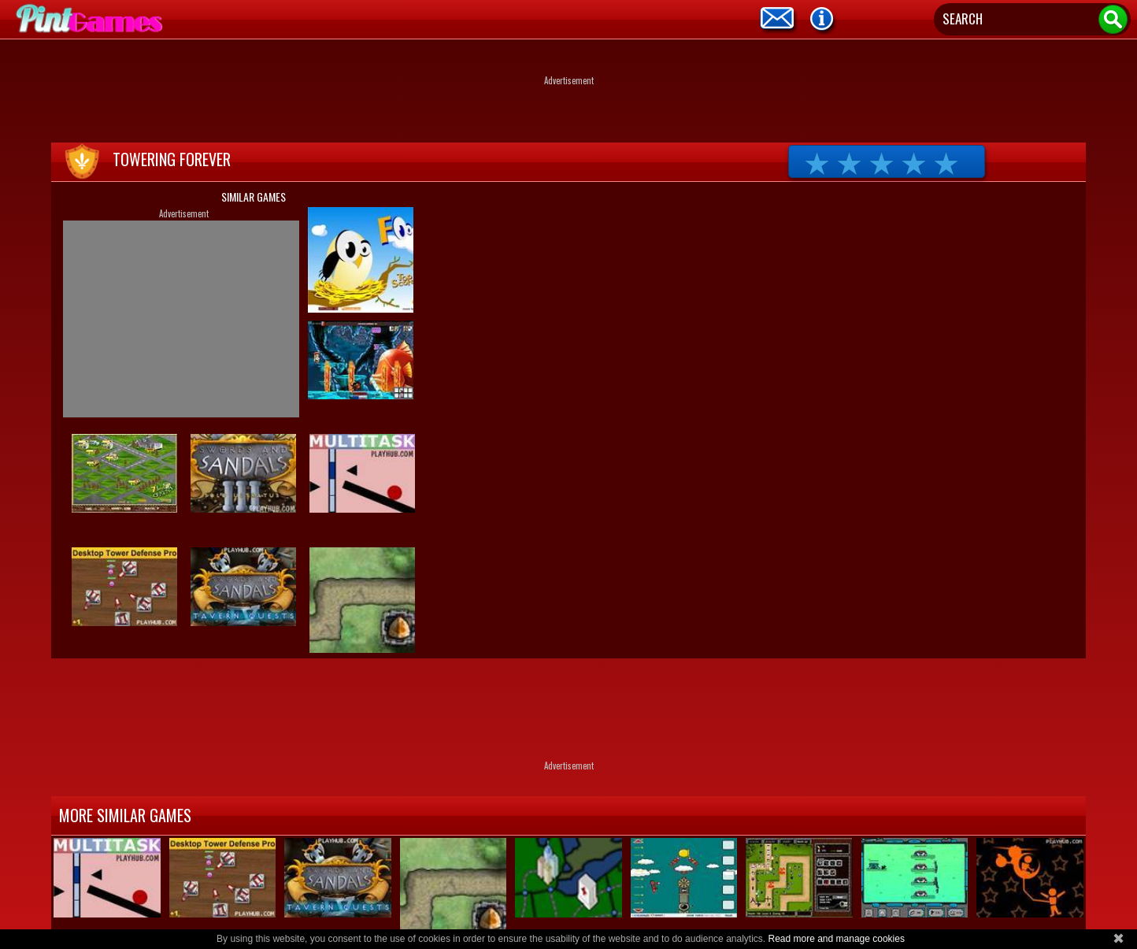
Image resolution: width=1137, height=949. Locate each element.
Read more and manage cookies (836, 938)
